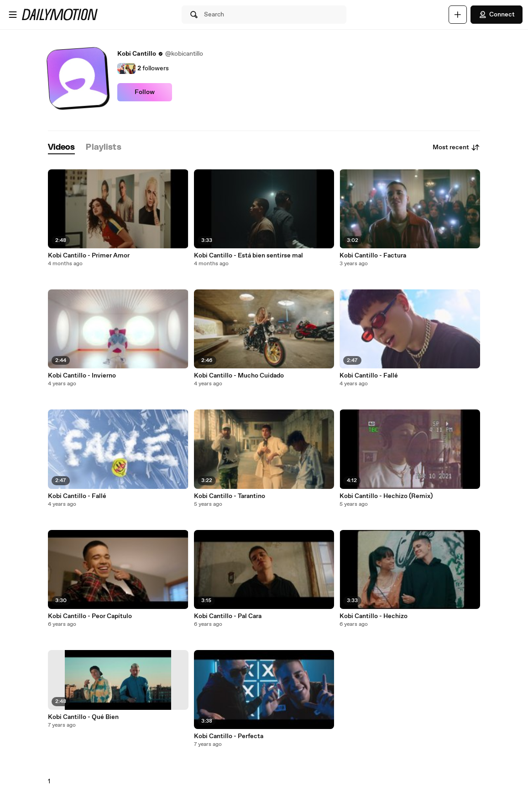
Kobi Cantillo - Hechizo (374, 616)
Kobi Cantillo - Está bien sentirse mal (248, 255)
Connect (496, 14)
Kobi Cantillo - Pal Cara (227, 616)
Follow (145, 92)
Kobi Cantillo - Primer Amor (89, 255)
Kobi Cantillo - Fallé (77, 496)
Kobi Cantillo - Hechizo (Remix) (386, 496)
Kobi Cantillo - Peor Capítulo (90, 616)
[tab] (61, 147)
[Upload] (458, 14)
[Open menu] (12, 14)
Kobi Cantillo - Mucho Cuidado (239, 375)
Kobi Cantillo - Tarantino (229, 496)
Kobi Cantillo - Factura (373, 255)
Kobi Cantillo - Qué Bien (83, 717)
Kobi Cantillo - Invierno (82, 375)
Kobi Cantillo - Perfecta (228, 736)
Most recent (456, 147)
